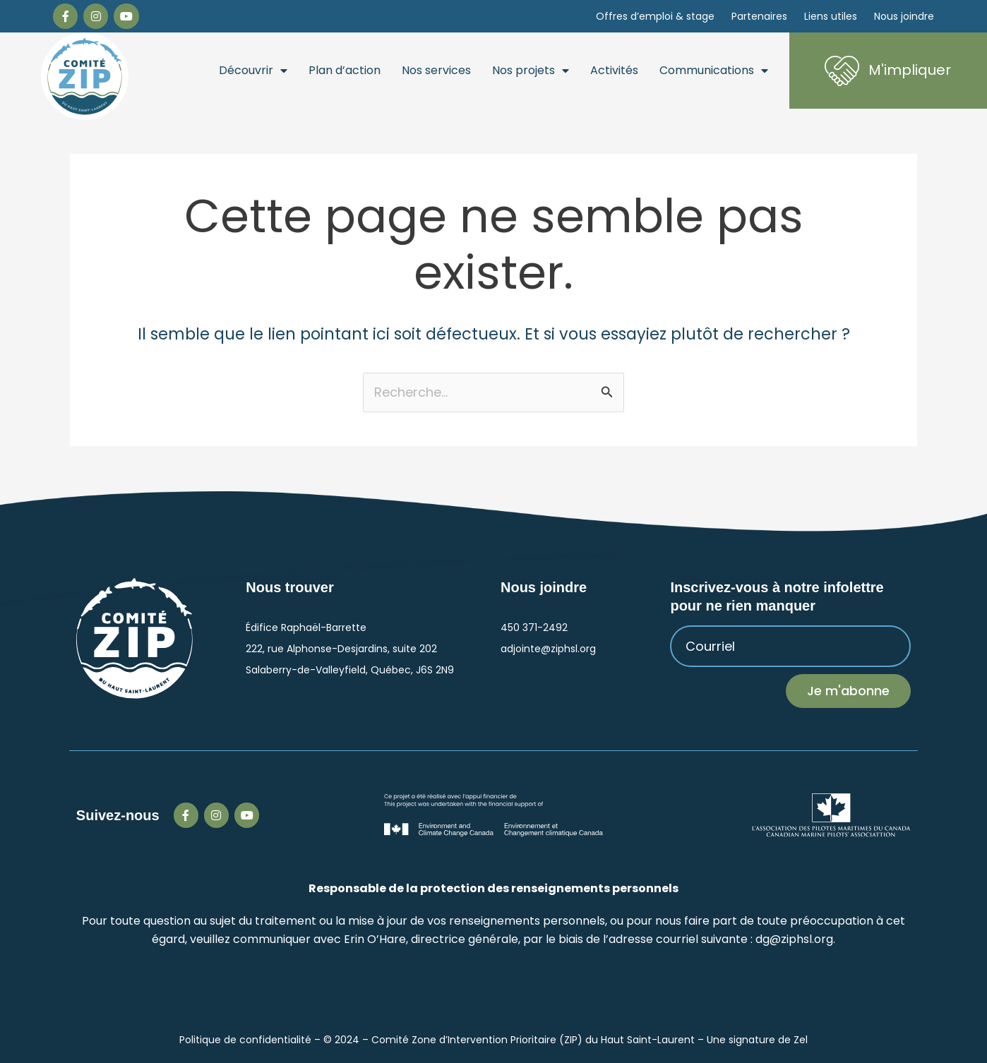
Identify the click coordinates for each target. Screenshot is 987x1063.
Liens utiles (830, 16)
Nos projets (530, 70)
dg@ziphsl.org (794, 939)
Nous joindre (904, 16)
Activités (614, 70)
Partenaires (759, 16)
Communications (713, 70)
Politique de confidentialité (245, 1040)
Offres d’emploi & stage (655, 16)
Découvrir (253, 70)
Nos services (436, 70)
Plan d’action (345, 70)
